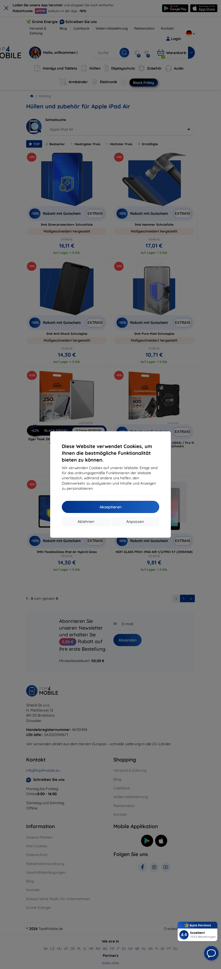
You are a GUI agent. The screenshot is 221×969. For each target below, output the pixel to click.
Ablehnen (86, 521)
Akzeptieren (110, 507)
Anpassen (135, 521)
